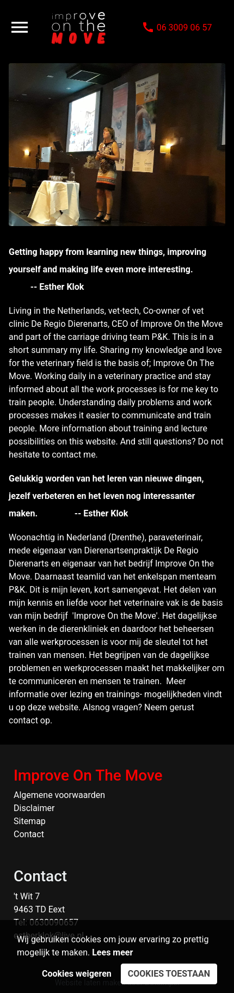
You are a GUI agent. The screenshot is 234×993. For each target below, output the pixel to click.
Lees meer (112, 952)
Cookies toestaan (169, 973)
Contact (29, 834)
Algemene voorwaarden (59, 795)
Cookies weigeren (77, 973)
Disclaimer (34, 808)
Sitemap (30, 821)
